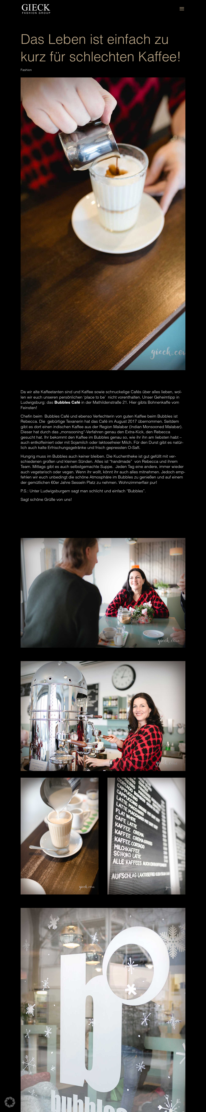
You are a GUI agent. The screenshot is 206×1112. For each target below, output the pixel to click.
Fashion (26, 70)
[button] (10, 1102)
